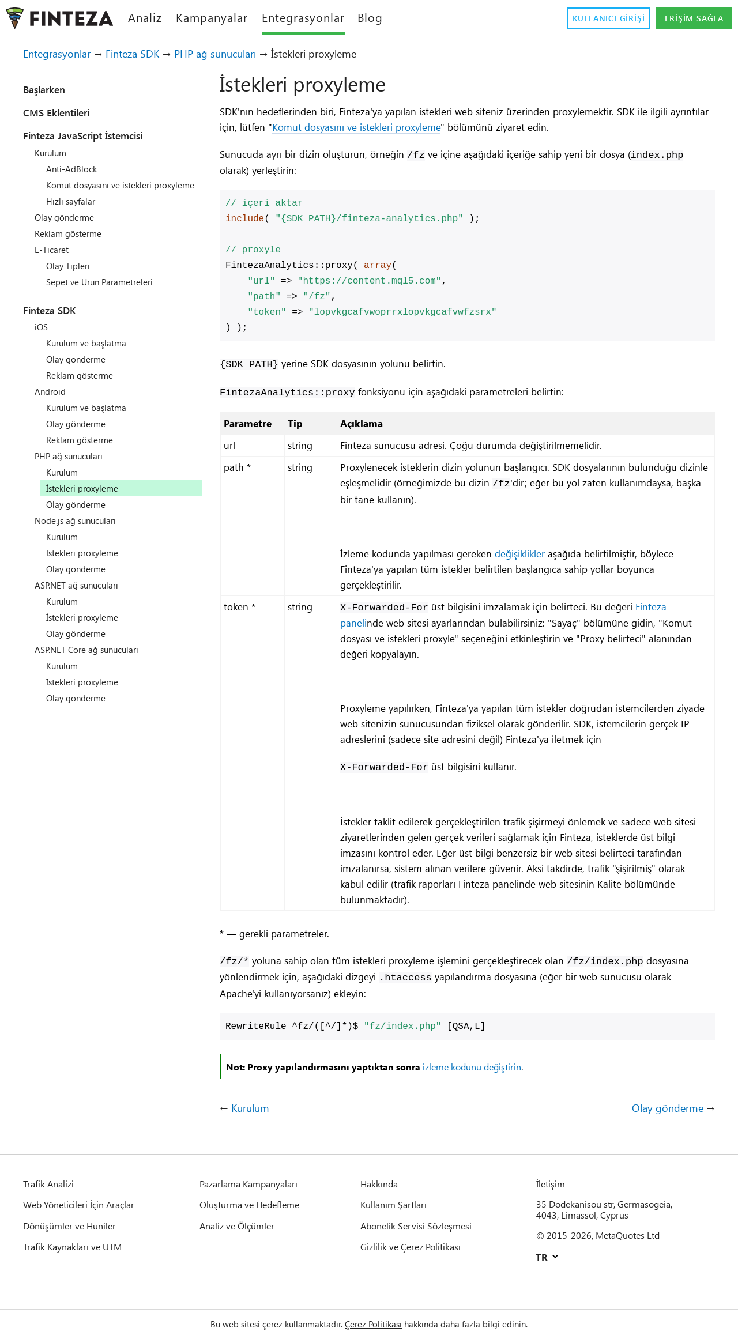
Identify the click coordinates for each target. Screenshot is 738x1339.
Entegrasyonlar (62, 54)
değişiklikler (543, 557)
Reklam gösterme (73, 244)
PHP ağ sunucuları (241, 54)
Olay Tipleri (70, 276)
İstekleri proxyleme (87, 563)
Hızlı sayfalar (73, 211)
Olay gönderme (68, 227)
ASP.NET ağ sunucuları (83, 595)
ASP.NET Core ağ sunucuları (94, 660)
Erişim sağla (689, 18)
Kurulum (53, 153)
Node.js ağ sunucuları (81, 531)
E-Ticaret (53, 260)
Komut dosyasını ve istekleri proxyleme (445, 127)
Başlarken (50, 89)
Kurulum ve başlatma (92, 353)
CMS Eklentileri (65, 112)
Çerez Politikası (375, 1324)
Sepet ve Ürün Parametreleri (107, 292)
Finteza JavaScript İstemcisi (99, 135)
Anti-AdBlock (73, 169)
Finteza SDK (148, 54)
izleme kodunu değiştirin (516, 1091)
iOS (42, 337)
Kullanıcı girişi (590, 18)
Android (51, 402)
